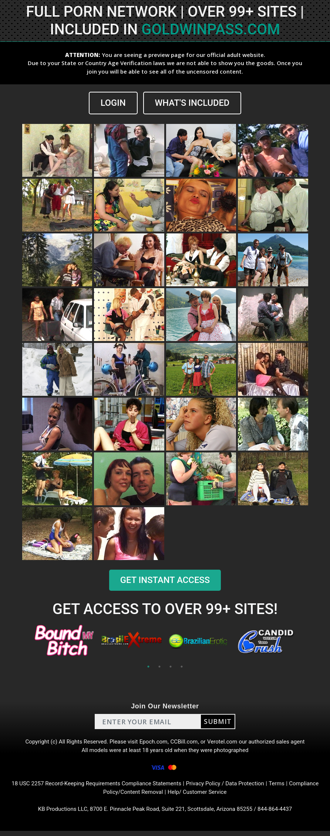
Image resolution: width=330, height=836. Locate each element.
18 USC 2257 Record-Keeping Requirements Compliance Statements (93, 787)
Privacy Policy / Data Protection (228, 787)
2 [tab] (159, 667)
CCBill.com (185, 742)
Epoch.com (153, 742)
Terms (283, 787)
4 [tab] (181, 667)
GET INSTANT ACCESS (165, 580)
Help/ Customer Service (199, 795)
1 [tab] (148, 667)
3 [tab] (170, 667)
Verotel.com (225, 742)
